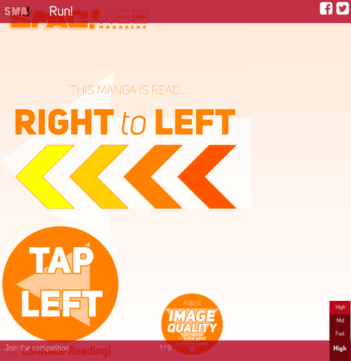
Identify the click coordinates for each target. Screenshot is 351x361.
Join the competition (36, 348)
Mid (340, 320)
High (340, 307)
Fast (339, 333)
